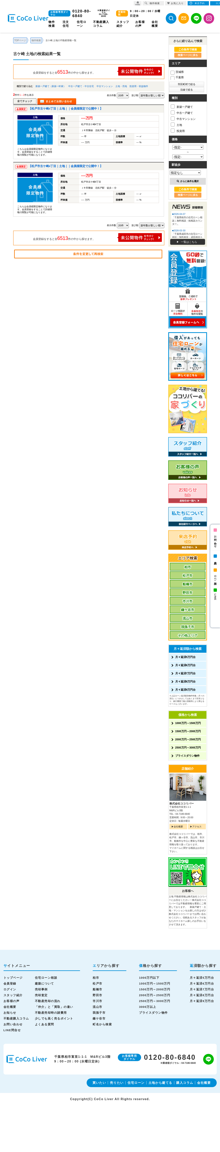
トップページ (13, 977)
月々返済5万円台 (185, 657)
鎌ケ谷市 (187, 610)
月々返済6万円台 (185, 665)
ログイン (9, 989)
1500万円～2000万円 (188, 731)
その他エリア (188, 635)
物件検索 (152, 3)
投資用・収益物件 (138, 86)
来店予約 (197, 3)
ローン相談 (215, 577)
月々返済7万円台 (185, 673)
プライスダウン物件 (187, 755)
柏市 (187, 567)
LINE (215, 597)
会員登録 (9, 983)
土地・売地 (121, 86)
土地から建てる (160, 1082)
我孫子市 (187, 627)
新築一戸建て (182, 106)
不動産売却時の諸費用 (51, 1012)
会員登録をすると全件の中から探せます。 (97, 71)
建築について (44, 983)
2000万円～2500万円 (188, 739)
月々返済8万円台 (185, 681)
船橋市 (187, 584)
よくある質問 (44, 1024)
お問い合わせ (215, 540)
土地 (176, 124)
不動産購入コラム (16, 1018)
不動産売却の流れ (47, 1001)
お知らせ (9, 1012)
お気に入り (175, 3)
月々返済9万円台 (185, 689)
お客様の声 (11, 1001)
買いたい (99, 1082)
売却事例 (41, 989)
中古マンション (105, 86)
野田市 (187, 593)
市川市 (187, 601)
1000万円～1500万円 (188, 723)
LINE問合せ (12, 1030)
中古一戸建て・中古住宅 (81, 86)
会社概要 (178, 826)
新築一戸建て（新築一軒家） (50, 86)
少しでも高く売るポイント (54, 1018)
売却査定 (41, 995)
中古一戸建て (182, 112)
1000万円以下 (149, 977)
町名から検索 (102, 1024)
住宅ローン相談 (46, 977)
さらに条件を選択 (188, 181)
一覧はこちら (189, 241)
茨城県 (177, 71)
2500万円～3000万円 (188, 747)
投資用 (178, 130)
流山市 (187, 618)
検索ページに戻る (188, 55)
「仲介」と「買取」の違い (54, 1006)
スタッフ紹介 (13, 995)
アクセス (197, 826)
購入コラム (184, 1082)
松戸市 (187, 576)
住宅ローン (136, 1082)
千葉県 (177, 77)
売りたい (116, 1082)
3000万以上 (147, 1006)
